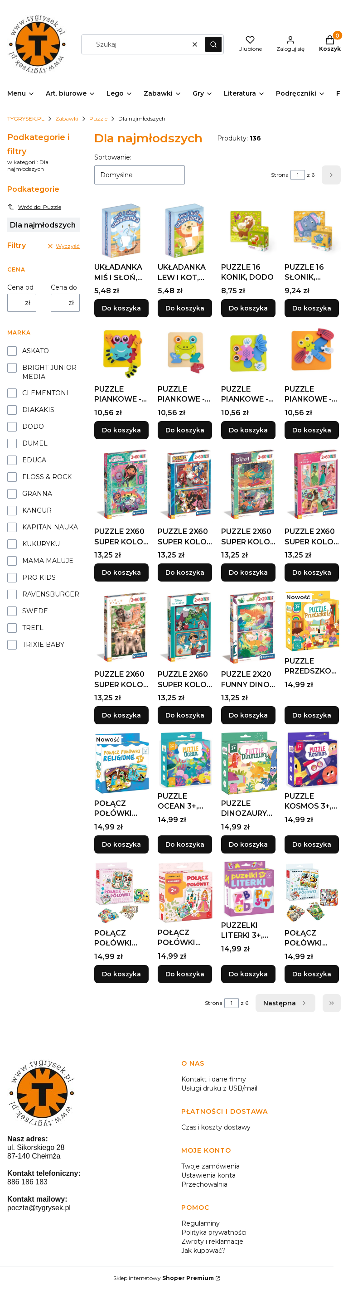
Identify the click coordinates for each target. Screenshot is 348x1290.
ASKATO (35, 351)
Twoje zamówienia (210, 1166)
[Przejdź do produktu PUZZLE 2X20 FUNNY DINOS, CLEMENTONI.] (249, 627)
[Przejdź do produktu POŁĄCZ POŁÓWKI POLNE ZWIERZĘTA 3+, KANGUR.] (313, 893)
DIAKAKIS (38, 410)
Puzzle (98, 118)
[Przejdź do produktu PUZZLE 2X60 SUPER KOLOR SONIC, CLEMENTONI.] (186, 484)
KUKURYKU (41, 544)
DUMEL (35, 443)
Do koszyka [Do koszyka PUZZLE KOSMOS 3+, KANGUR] (311, 844)
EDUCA (34, 460)
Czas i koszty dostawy (216, 1127)
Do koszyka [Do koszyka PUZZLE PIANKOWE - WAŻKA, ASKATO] (311, 430)
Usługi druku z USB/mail (219, 1088)
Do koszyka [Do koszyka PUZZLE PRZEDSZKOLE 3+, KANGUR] (311, 715)
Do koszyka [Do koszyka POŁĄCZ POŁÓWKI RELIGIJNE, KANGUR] (121, 844)
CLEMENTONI (45, 393)
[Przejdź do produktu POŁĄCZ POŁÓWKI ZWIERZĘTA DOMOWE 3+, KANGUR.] (122, 893)
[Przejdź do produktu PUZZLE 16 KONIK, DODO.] (249, 231)
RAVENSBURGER (50, 594)
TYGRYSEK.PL (25, 118)
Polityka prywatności (213, 1232)
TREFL (33, 628)
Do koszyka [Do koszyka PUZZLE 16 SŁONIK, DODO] (311, 308)
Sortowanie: (112, 157)
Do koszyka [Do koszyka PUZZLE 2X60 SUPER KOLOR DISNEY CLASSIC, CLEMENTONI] (184, 715)
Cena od (20, 287)
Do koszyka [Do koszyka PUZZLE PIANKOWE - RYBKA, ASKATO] (248, 430)
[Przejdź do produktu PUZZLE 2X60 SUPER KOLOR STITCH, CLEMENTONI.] (249, 484)
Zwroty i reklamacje (212, 1241)
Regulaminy (200, 1223)
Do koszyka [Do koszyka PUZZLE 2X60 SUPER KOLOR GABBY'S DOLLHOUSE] (121, 573)
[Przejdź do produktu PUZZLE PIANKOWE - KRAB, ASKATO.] (122, 353)
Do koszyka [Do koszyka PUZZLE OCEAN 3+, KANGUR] (184, 844)
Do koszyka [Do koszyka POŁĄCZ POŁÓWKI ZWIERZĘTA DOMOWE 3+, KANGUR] (121, 974)
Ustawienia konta (208, 1175)
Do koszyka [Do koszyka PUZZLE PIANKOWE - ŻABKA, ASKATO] (184, 430)
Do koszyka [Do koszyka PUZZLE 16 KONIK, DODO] (248, 308)
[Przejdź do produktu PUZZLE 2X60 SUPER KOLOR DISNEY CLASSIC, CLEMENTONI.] (186, 627)
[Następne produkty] (285, 1003)
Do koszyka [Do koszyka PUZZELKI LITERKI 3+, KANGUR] (248, 974)
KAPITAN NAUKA (50, 527)
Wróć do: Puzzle (34, 206)
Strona (280, 174)
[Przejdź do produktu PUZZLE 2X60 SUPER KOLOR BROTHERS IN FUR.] (122, 627)
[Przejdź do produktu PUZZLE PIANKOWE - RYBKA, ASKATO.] (249, 353)
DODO (33, 426)
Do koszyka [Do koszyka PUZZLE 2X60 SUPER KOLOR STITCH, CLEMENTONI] (248, 573)
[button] (213, 44)
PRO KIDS (39, 577)
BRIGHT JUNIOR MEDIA (49, 372)
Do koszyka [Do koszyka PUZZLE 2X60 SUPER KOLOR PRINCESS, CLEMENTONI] (311, 573)
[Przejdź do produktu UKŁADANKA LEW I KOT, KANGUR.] (186, 231)
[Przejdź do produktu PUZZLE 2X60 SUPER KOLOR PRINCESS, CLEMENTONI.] (313, 484)
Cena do (64, 287)
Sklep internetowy (163, 1278)
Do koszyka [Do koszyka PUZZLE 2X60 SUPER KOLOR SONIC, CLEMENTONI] (184, 573)
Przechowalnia (204, 1184)
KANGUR (37, 510)
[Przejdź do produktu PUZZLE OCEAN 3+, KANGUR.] (186, 760)
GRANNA (37, 494)
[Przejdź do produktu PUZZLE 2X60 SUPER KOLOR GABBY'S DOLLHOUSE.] (122, 484)
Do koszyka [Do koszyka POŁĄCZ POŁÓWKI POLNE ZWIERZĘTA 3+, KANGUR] (311, 974)
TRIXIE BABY (43, 644)
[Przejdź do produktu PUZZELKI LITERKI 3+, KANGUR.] (249, 889)
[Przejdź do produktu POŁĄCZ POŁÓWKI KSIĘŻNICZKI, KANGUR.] (186, 892)
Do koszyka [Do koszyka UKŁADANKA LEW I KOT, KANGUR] (184, 308)
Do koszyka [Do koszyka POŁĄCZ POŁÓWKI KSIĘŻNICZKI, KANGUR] (184, 974)
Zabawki (66, 118)
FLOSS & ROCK (47, 477)
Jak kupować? (203, 1250)
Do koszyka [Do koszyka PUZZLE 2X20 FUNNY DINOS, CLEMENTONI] (248, 715)
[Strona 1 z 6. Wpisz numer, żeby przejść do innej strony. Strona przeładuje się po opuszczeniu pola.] (297, 175)
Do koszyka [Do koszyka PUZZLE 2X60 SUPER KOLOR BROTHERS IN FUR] (121, 715)
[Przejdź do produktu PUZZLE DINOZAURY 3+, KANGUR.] (249, 763)
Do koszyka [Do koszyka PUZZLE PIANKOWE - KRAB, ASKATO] (121, 430)
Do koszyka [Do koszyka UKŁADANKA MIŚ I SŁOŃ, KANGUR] (121, 308)
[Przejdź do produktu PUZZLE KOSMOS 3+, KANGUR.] (313, 760)
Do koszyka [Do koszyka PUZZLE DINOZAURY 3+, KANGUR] (248, 844)
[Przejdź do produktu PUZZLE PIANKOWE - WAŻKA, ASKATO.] (313, 353)
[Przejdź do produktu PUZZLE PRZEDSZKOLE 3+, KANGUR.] (313, 621)
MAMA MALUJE (47, 561)
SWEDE (35, 611)
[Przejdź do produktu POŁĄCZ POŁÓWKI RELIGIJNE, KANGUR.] (122, 763)
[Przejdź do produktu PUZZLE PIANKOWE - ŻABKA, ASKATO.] (186, 353)
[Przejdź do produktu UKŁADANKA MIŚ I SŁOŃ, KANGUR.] (122, 231)
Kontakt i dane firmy (213, 1079)
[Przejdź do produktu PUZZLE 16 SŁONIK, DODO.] (313, 231)
